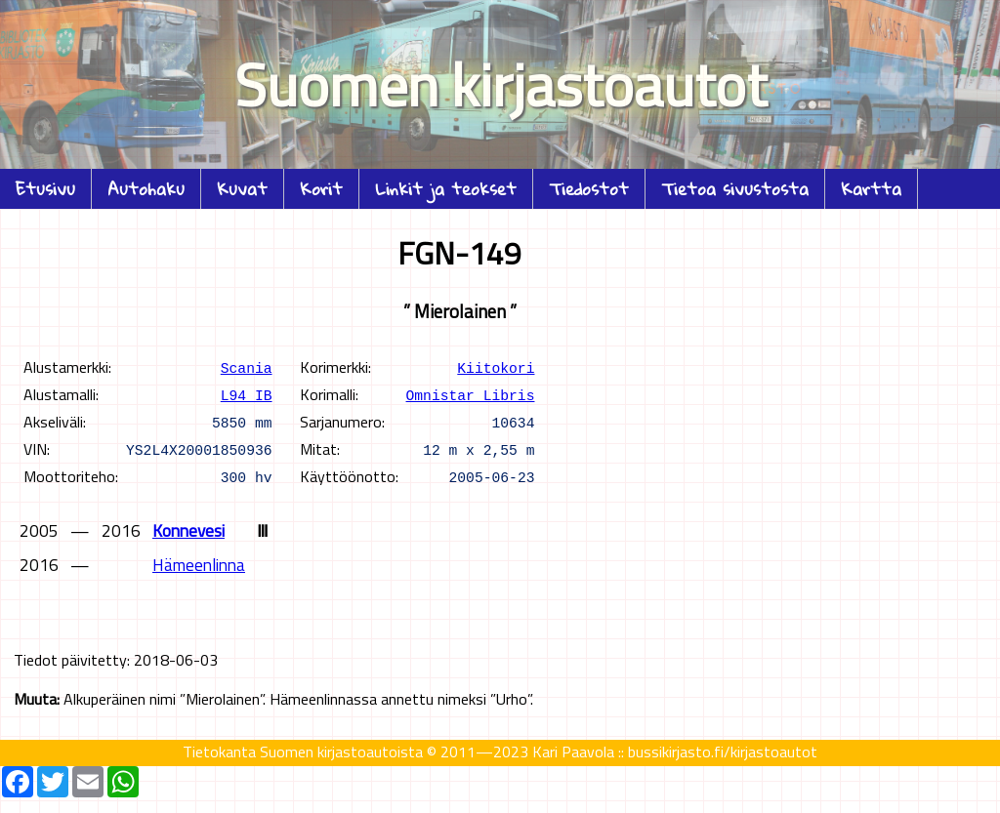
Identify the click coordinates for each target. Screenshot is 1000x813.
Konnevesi (188, 530)
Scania (246, 367)
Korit (321, 189)
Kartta (871, 189)
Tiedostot (589, 189)
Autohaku (146, 189)
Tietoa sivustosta (735, 189)
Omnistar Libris (470, 394)
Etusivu (45, 189)
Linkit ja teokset (446, 189)
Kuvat (242, 189)
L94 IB (246, 394)
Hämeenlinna (198, 564)
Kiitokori (495, 367)
